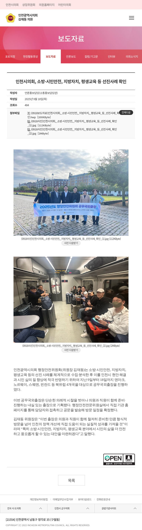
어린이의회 (64, 4)
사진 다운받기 (71, 243)
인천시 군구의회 (62, 508)
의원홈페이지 (46, 4)
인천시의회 (12, 4)
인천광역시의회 (28, 17)
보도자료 (51, 56)
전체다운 (126, 112)
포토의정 (10, 56)
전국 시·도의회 (14, 508)
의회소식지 (132, 56)
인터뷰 (111, 56)
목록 (71, 480)
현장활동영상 (30, 56)
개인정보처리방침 (39, 499)
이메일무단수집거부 (63, 499)
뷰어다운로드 (85, 499)
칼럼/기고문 (91, 56)
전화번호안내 (103, 499)
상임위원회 (28, 4)
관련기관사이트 (109, 508)
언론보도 (71, 56)
